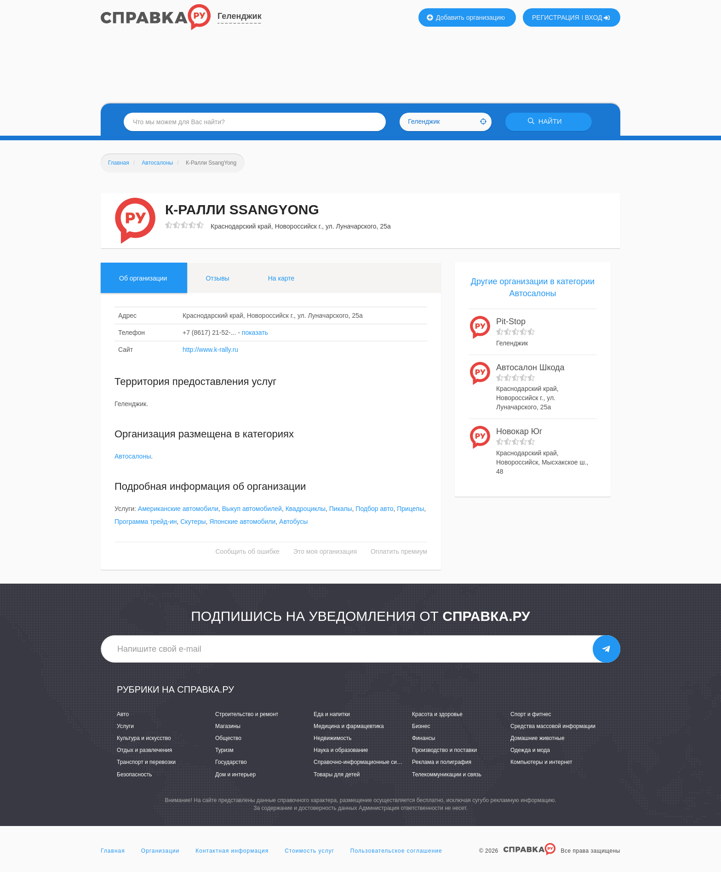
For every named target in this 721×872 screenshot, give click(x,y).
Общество (228, 738)
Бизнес (421, 726)
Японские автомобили (242, 522)
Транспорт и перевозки (146, 762)
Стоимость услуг (309, 851)
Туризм (224, 750)
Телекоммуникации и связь (446, 774)
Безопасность (134, 774)
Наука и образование (341, 750)
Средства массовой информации (552, 726)
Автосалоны (132, 456)
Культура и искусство (144, 738)
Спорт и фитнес (530, 714)
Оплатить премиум (399, 552)
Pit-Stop (511, 322)
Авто (123, 714)
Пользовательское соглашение (396, 851)
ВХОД (597, 17)
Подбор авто (374, 509)
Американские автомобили (178, 509)
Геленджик (239, 16)
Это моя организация (325, 552)
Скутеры (193, 522)
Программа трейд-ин (145, 522)
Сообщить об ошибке (248, 552)
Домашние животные (537, 738)
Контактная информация (232, 851)
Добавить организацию (466, 17)
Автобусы (293, 522)
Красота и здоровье (437, 714)
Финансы (423, 738)
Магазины (227, 726)
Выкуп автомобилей (252, 509)
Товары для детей (337, 774)
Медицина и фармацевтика (349, 726)
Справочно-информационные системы (363, 762)
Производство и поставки (444, 750)
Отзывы (217, 278)
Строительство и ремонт (246, 714)
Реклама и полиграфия (441, 762)
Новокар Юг (519, 431)
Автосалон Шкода (530, 367)
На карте (281, 278)
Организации (160, 851)
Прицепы (410, 509)
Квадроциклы (306, 509)
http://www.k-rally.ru (210, 349)
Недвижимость (333, 738)
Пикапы (340, 509)
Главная (113, 851)
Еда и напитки (332, 714)
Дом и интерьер (235, 774)
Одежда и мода (530, 750)
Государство (231, 762)
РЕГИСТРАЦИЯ (555, 17)
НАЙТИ (547, 122)
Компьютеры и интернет (541, 762)
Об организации (143, 278)
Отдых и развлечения (144, 750)
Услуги (125, 726)
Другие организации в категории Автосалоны (533, 287)
